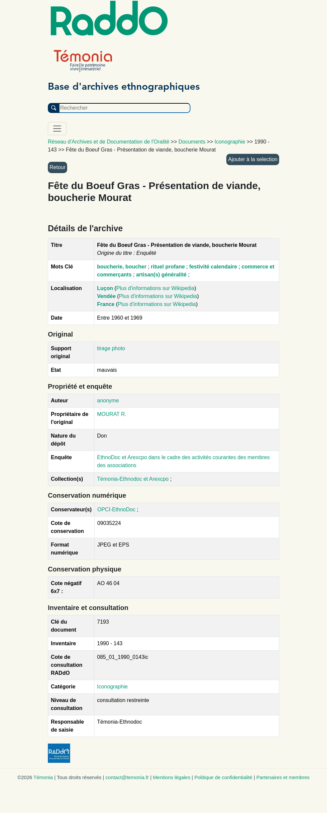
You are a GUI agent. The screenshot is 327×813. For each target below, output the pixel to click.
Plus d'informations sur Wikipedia (155, 288)
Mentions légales (171, 777)
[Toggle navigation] (57, 128)
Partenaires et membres (282, 777)
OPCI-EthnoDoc (116, 509)
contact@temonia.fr (127, 777)
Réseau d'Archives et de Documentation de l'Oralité (108, 142)
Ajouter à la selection (252, 159)
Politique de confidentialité (223, 777)
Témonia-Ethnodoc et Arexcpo (133, 479)
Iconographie (112, 686)
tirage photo (111, 348)
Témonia (43, 777)
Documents (191, 142)
